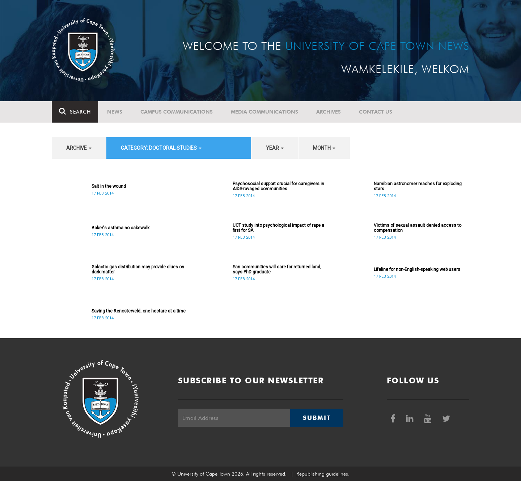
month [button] (324, 148)
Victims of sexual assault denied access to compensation (417, 228)
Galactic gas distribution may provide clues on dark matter (138, 269)
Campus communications (176, 112)
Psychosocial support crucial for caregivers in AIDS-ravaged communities (278, 186)
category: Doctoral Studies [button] (161, 148)
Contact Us (375, 112)
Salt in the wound (109, 186)
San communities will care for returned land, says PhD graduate (277, 269)
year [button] (275, 148)
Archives (328, 112)
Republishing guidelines (322, 474)
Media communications (264, 112)
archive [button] (79, 148)
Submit (316, 417)
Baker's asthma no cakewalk (120, 227)
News (114, 112)
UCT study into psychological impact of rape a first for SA (278, 228)
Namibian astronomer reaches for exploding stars (418, 186)
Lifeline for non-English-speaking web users (417, 269)
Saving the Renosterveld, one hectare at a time (139, 311)
